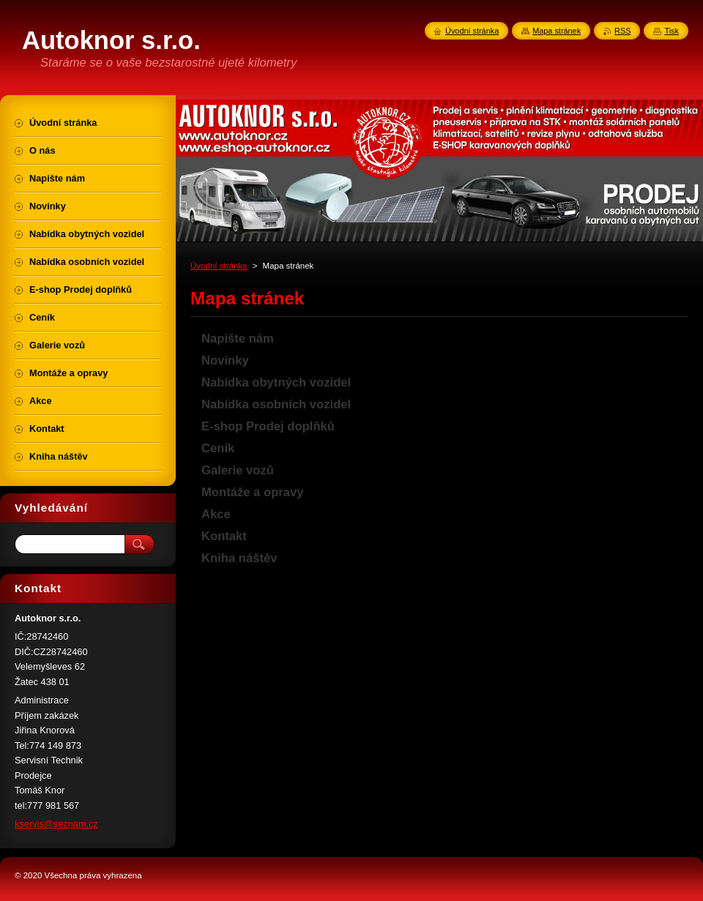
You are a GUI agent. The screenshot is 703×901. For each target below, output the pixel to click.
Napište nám (237, 338)
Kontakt (224, 536)
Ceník (217, 448)
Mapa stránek (556, 30)
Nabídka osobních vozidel (276, 404)
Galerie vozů (237, 470)
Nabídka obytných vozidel (276, 382)
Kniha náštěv (239, 558)
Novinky (225, 360)
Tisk (671, 30)
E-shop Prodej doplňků (268, 426)
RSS (622, 30)
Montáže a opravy (252, 492)
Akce (216, 514)
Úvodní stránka (218, 265)
